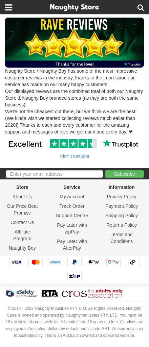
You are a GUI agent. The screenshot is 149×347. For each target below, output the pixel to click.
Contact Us (22, 222)
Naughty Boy (22, 248)
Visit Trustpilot (74, 156)
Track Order (71, 206)
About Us (22, 196)
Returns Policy (121, 225)
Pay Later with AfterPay (72, 245)
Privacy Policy (121, 196)
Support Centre (72, 215)
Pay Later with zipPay (72, 228)
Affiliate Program (22, 235)
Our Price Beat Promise (22, 209)
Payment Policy (121, 206)
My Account (72, 196)
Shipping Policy (121, 215)
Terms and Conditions (121, 238)
